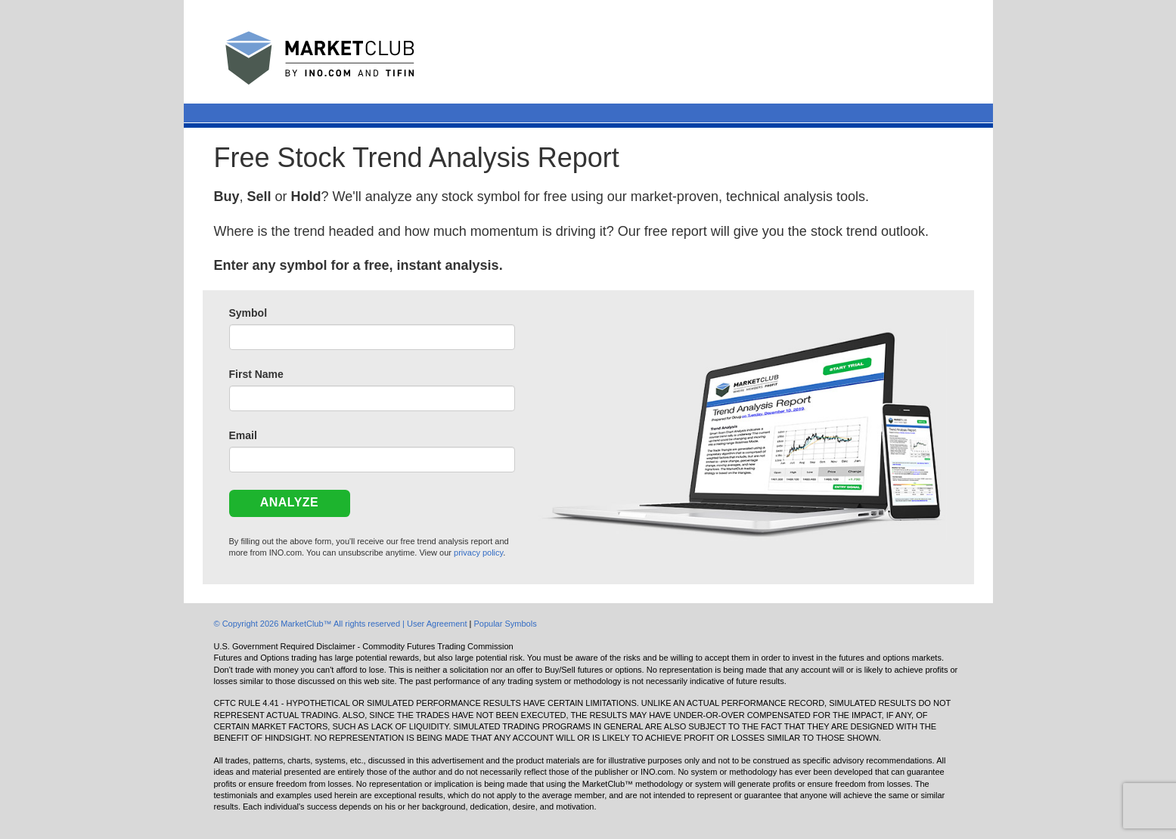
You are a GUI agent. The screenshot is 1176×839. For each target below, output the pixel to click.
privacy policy (478, 552)
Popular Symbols (504, 623)
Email (243, 435)
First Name (256, 374)
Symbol (248, 313)
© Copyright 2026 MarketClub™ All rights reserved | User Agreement (342, 623)
